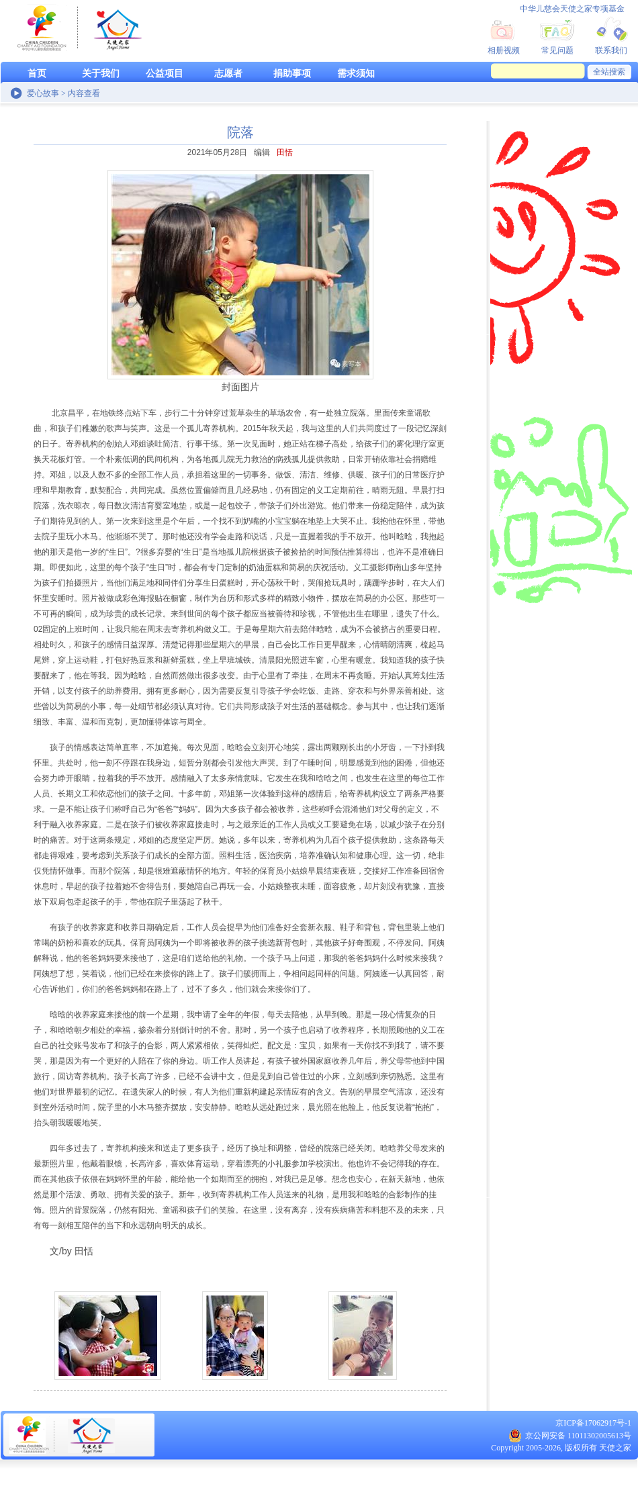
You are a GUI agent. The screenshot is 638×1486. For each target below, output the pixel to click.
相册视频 (504, 50)
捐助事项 (292, 73)
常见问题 (557, 50)
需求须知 (356, 73)
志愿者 (228, 73)
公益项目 (164, 73)
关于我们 (101, 73)
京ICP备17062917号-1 (593, 1423)
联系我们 (611, 50)
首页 (37, 73)
